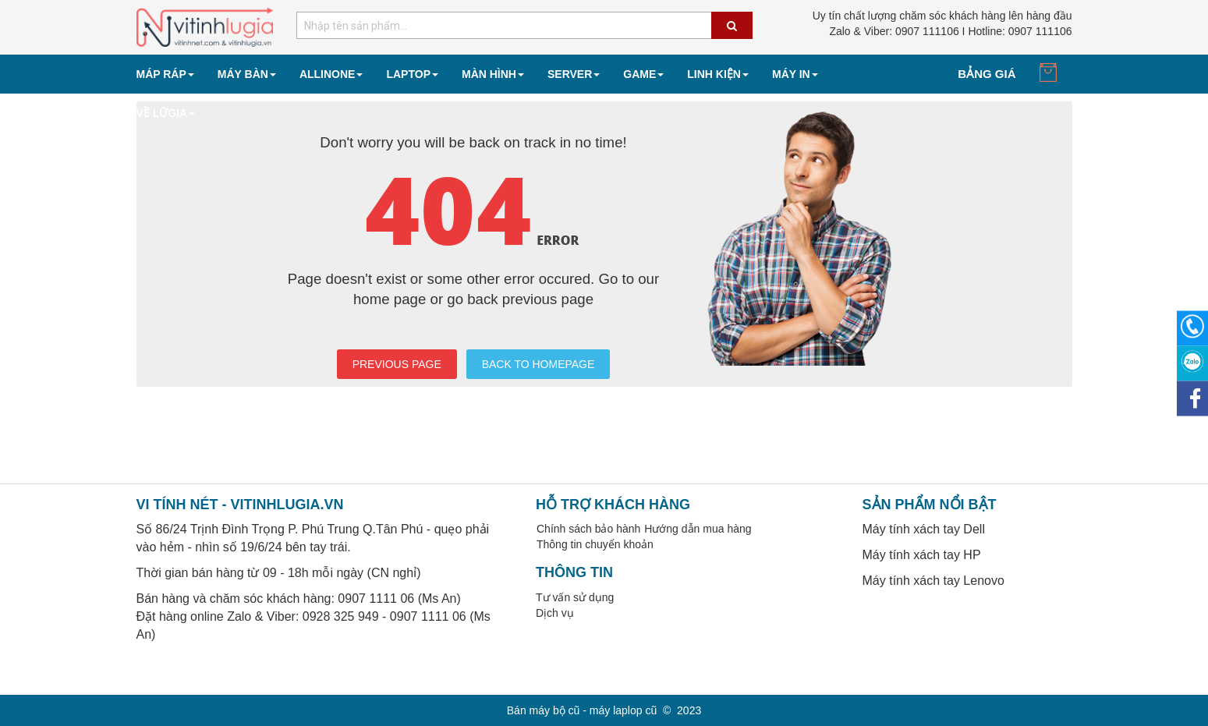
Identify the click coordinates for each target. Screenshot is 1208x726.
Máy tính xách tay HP (922, 554)
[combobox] (524, 25)
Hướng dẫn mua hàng (697, 528)
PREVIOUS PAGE (396, 364)
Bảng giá (986, 73)
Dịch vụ (555, 613)
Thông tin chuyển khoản (595, 544)
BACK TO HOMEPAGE (538, 364)
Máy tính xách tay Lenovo (933, 580)
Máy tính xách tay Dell (924, 529)
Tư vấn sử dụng (575, 597)
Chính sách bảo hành (588, 528)
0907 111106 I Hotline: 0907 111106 (950, 31)
